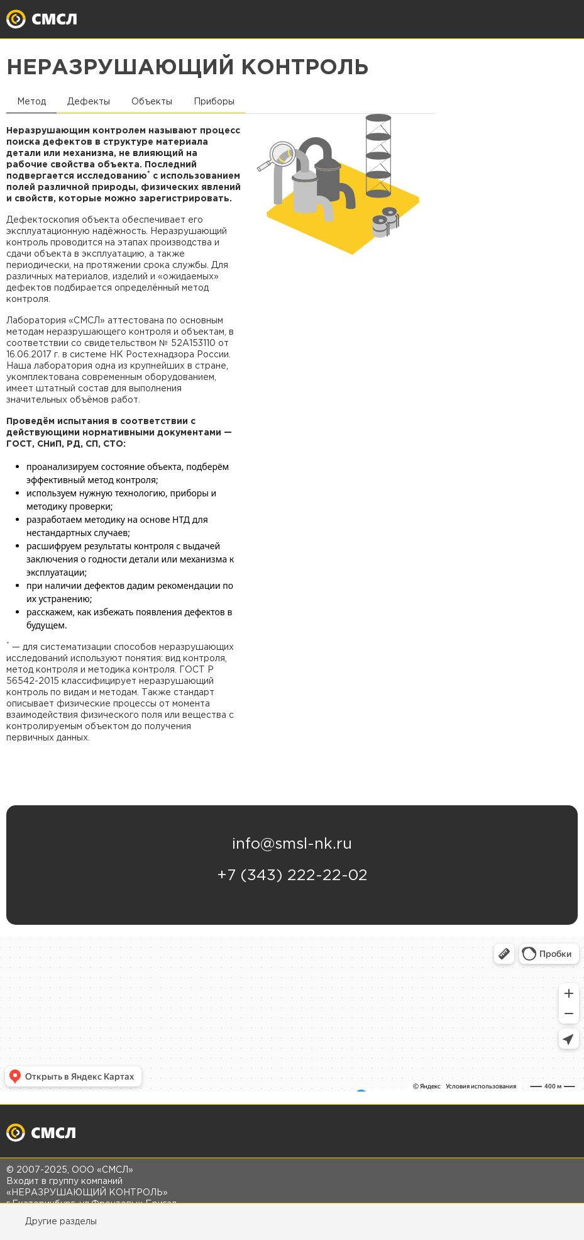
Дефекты (88, 102)
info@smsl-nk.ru (292, 844)
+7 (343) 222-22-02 (292, 876)
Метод (31, 102)
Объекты (151, 102)
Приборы (214, 102)
